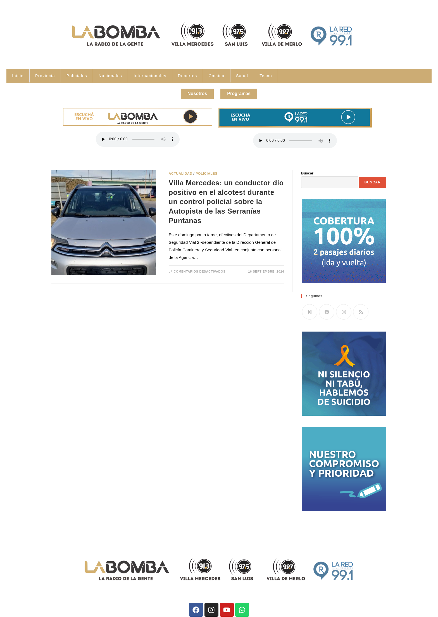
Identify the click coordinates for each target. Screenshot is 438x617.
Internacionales (150, 76)
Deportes (187, 76)
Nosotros (193, 92)
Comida (217, 76)
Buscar (307, 171)
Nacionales (110, 76)
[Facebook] (326, 309)
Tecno (266, 76)
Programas (243, 92)
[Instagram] (343, 309)
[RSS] (360, 309)
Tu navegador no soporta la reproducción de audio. (138, 136)
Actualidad (180, 171)
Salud (242, 76)
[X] (309, 309)
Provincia (45, 76)
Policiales (76, 76)
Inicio (18, 76)
